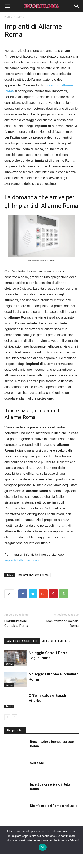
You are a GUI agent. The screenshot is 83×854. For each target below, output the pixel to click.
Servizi (20, 16)
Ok (42, 847)
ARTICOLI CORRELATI (22, 641)
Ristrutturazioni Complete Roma (16, 623)
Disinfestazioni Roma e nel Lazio (53, 806)
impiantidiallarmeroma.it (21, 560)
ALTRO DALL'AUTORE (57, 641)
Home (8, 16)
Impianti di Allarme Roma (33, 574)
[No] (77, 840)
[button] (77, 6)
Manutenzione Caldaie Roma (62, 623)
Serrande (37, 763)
